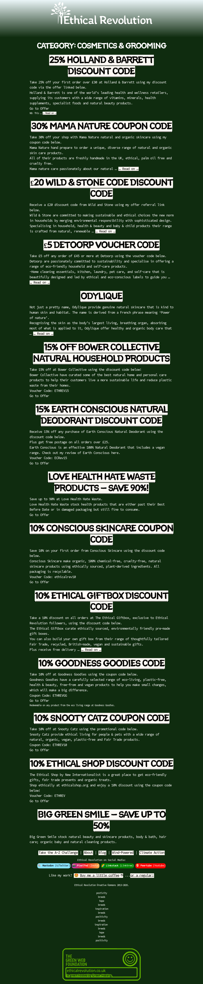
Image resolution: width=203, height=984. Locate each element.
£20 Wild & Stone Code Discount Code (101, 188)
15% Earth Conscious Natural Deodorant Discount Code (102, 415)
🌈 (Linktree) (117, 865)
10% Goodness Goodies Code (102, 664)
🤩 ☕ (98, 875)
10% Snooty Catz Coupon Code (101, 718)
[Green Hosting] (101, 982)
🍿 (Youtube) (150, 865)
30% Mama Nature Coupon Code (101, 126)
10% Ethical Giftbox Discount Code (101, 601)
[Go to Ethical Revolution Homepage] (101, 23)
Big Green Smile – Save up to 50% (102, 820)
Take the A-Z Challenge (58, 853)
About (88, 853)
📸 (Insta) (85, 865)
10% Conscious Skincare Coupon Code (101, 534)
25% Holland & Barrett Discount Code (102, 65)
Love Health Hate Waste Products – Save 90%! (101, 482)
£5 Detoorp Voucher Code (101, 245)
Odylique (101, 296)
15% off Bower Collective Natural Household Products (101, 353)
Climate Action (151, 853)
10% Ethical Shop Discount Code (101, 764)
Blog (102, 853)
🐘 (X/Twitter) (54, 865)
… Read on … (49, 113)
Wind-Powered (122, 853)
